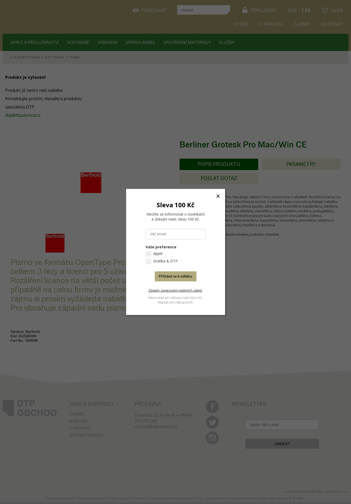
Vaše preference (160, 247)
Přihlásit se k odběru (175, 276)
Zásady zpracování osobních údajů (175, 290)
